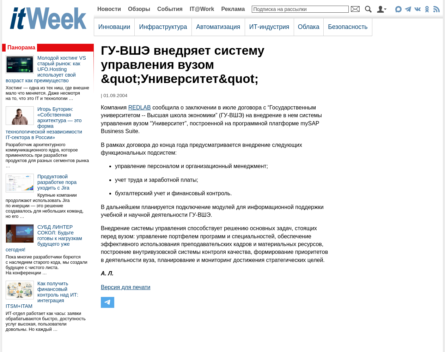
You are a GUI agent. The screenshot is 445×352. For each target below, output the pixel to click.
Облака (308, 26)
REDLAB (139, 108)
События (170, 9)
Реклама (233, 9)
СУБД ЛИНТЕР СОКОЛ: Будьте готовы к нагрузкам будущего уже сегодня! (44, 238)
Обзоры (139, 9)
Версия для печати (125, 287)
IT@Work (202, 9)
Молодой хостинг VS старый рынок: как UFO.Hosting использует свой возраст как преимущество (46, 69)
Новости (109, 9)
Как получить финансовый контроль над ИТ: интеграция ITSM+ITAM (42, 295)
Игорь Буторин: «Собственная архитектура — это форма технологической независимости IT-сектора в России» (44, 123)
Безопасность (347, 26)
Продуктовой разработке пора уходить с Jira (57, 182)
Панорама (21, 47)
